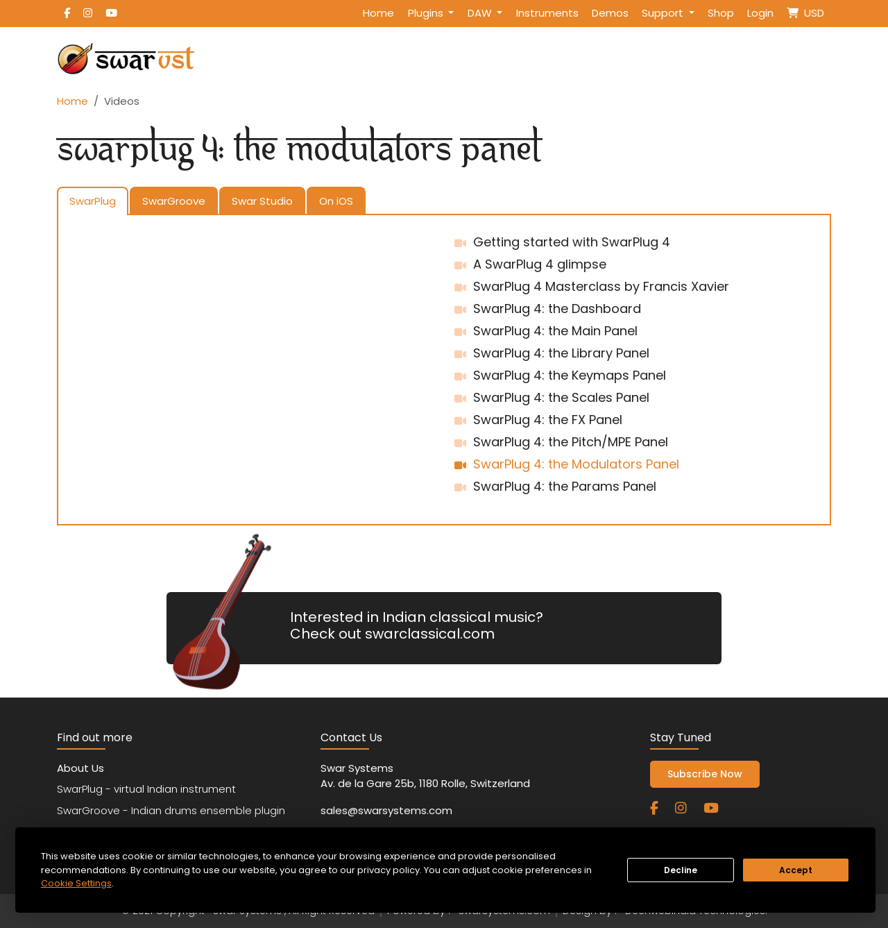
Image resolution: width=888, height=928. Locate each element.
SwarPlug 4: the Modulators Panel (576, 464)
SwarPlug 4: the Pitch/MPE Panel (570, 441)
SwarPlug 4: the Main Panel (555, 330)
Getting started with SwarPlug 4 (571, 242)
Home (378, 13)
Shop (721, 13)
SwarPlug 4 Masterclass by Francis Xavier (601, 286)
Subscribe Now (704, 774)
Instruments (547, 13)
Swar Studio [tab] (262, 201)
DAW (481, 13)
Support (664, 13)
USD (805, 13)
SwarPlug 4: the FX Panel (547, 419)
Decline (680, 870)
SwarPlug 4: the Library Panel (561, 353)
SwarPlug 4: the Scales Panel (561, 397)
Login (760, 13)
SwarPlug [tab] (92, 201)
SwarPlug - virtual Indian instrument (146, 789)
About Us (80, 768)
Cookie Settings (76, 883)
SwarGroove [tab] (173, 201)
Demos (610, 13)
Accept (795, 870)
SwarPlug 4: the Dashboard (557, 308)
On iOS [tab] (336, 201)
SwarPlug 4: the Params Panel (564, 486)
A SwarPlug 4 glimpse (539, 264)
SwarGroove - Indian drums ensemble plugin (171, 810)
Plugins (427, 13)
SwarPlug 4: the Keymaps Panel (569, 375)
